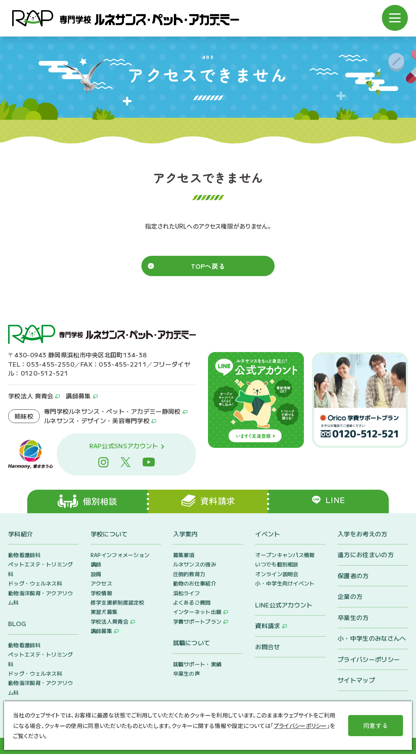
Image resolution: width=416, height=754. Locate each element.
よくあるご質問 (192, 602)
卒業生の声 (186, 673)
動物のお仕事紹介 (194, 583)
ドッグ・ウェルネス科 (35, 583)
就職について (191, 642)
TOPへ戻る (208, 266)
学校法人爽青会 (109, 621)
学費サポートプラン (197, 621)
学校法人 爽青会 (30, 395)
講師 (96, 564)
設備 (96, 574)
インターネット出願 (197, 612)
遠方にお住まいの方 (366, 554)
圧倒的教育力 (189, 574)
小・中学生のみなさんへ (372, 638)
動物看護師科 (24, 555)
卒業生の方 (353, 617)
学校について (109, 533)
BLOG (17, 623)
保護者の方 (353, 575)
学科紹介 (20, 533)
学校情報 (101, 593)
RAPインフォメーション (120, 555)
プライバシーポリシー (369, 659)
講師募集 (78, 395)
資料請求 (267, 625)
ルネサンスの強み (194, 564)
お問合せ (267, 646)
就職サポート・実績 (197, 664)
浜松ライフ (186, 593)
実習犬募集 (104, 612)
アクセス (101, 583)
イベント (267, 533)
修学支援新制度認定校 (118, 602)
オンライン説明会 (276, 574)
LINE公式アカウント (283, 605)
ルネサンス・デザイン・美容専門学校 (97, 420)
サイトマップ (356, 680)
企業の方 (350, 596)
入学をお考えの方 (362, 533)
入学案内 (185, 533)
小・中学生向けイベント (284, 583)
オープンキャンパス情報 (284, 555)
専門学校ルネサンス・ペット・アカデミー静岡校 (112, 411)
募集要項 (184, 555)
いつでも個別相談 (276, 564)
